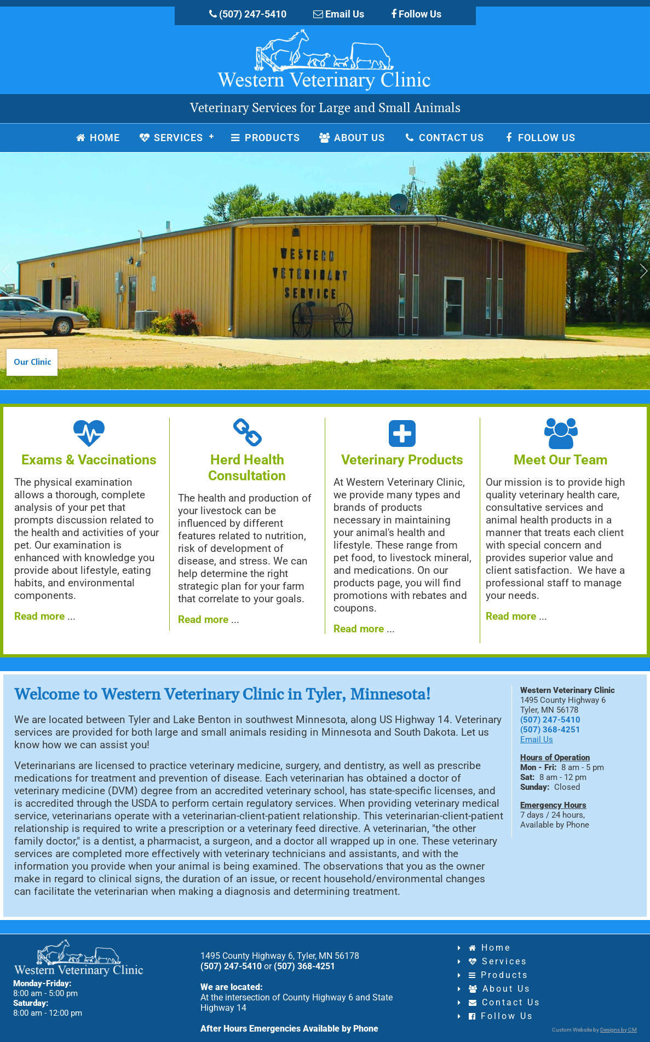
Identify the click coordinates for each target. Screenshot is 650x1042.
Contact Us (504, 1002)
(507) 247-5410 (247, 14)
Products (498, 975)
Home (490, 947)
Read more (39, 616)
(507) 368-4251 (550, 730)
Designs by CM (618, 1030)
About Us (500, 988)
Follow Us (416, 14)
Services (498, 961)
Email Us (338, 14)
